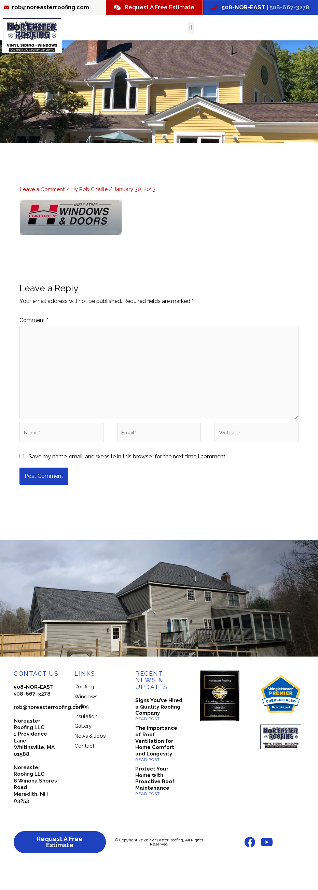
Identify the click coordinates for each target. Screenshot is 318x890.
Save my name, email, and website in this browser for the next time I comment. (127, 476)
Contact (84, 766)
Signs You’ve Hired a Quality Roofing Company (158, 727)
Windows (85, 717)
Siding (81, 726)
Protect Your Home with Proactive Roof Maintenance (155, 798)
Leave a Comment (43, 206)
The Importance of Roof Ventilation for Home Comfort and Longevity (156, 761)
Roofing (84, 707)
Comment (33, 336)
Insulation (86, 736)
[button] (191, 44)
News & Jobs (90, 756)
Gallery (83, 746)
